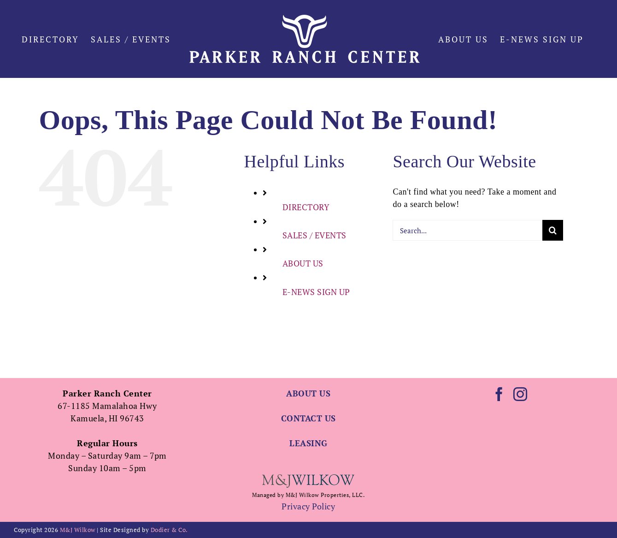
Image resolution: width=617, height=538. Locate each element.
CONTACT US (308, 418)
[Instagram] (520, 394)
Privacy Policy (308, 506)
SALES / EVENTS (314, 276)
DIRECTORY (306, 248)
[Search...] (467, 271)
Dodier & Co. (169, 530)
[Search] (552, 271)
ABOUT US (302, 304)
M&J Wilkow (77, 530)
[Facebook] (499, 394)
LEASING (308, 443)
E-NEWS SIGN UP (316, 333)
